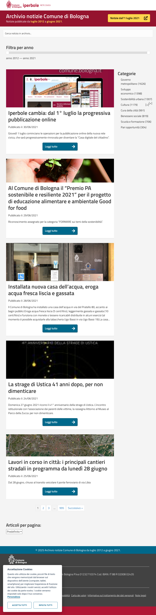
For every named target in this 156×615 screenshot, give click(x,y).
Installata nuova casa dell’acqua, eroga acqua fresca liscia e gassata (53, 289)
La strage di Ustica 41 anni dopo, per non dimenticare (55, 387)
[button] (129, 18)
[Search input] (78, 33)
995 (61, 508)
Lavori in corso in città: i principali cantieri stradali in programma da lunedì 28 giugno (57, 465)
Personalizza (13, 597)
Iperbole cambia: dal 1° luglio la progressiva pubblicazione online (59, 116)
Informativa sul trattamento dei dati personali (111, 595)
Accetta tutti (19, 605)
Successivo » (75, 508)
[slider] (7, 52)
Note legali (140, 595)
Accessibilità (63, 595)
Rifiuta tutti (45, 605)
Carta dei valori (78, 595)
